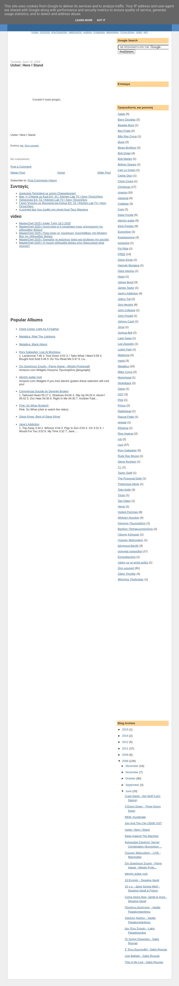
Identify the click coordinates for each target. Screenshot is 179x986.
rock (120, 444)
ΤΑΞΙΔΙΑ (34, 32)
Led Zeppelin (126, 343)
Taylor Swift (125, 472)
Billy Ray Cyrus (127, 136)
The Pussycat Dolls (130, 478)
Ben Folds (124, 130)
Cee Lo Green (127, 170)
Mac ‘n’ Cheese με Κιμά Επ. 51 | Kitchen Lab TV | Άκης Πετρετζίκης (61, 196)
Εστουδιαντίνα (127, 557)
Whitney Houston (128, 517)
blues (121, 142)
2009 (125, 754)
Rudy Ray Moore (128, 456)
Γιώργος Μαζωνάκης (130, 540)
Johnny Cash (126, 321)
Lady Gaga (125, 338)
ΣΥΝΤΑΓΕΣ (45, 32)
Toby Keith (124, 489)
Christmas (124, 186)
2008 (125, 761)
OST (121, 394)
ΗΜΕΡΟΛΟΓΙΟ (75, 32)
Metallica (123, 366)
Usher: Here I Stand (137, 829)
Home (61, 172)
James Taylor (126, 287)
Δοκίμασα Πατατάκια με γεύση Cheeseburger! (47, 193)
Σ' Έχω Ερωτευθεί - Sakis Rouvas (146, 949)
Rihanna (123, 428)
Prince (122, 405)
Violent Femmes (128, 512)
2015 (125, 729)
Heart (121, 276)
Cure (121, 209)
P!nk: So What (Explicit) (34, 405)
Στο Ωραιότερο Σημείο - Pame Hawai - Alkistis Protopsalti (54, 366)
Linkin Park (125, 349)
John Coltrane (126, 310)
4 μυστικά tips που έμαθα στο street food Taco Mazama (53, 209)
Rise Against (125, 433)
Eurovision (124, 231)
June (128, 791)
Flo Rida (123, 248)
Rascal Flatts (126, 416)
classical (123, 198)
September (132, 785)
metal (121, 360)
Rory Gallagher (127, 450)
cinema (122, 192)
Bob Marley (125, 158)
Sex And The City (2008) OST (143, 823)
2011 (125, 748)
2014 (125, 735)
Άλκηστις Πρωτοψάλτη (132, 523)
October (130, 778)
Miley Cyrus (125, 372)
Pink (120, 400)
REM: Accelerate (135, 817)
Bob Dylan (124, 153)
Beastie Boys (126, 125)
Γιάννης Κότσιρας (128, 534)
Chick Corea (125, 181)
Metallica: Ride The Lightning (37, 336)
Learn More (84, 20)
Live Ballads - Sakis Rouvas (142, 956)
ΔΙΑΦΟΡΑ (87, 32)
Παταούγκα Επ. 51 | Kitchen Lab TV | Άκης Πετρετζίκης (53, 199)
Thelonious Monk (128, 484)
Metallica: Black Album (33, 344)
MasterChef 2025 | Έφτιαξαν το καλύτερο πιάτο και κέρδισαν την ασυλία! (64, 239)
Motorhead (124, 377)
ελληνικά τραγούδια (130, 551)
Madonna (124, 355)
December (132, 766)
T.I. (120, 467)
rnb (21, 145)
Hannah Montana (128, 265)
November (132, 772)
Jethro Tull (124, 299)
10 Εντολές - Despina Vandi (142, 880)
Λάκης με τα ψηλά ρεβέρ (133, 562)
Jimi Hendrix (125, 304)
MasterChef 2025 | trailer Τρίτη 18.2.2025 (45, 223)
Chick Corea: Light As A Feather (39, 329)
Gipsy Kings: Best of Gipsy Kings (39, 416)
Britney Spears (127, 164)
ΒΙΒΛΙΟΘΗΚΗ (112, 32)
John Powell (125, 315)
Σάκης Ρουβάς (127, 573)
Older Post (104, 172)
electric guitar (126, 220)
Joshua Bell (125, 332)
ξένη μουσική (32, 145)
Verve (121, 506)
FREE (121, 254)
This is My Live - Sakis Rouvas (144, 962)
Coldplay (123, 203)
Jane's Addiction (29, 424)
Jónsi (121, 327)
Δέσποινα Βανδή (128, 545)
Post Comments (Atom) (42, 180)
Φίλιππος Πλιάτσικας (131, 579)
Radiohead (124, 411)
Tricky (121, 495)
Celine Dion (125, 175)
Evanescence (126, 237)
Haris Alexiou (126, 271)
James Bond (125, 282)
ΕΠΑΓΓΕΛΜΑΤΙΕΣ (59, 32)
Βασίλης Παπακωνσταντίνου (135, 529)
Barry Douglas (127, 119)
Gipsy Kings (125, 259)
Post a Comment (21, 166)
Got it (101, 20)
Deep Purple (125, 215)
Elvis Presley (126, 226)
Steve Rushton (127, 461)
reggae (122, 422)
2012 (125, 742)
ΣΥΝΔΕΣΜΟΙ (99, 32)
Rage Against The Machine (141, 836)
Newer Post (18, 172)
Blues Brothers (127, 147)
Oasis (121, 388)
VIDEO (139, 32)
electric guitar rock (30, 377)
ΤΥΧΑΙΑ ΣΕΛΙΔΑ (127, 32)
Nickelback (124, 383)
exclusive (123, 243)
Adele (121, 114)
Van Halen (124, 500)
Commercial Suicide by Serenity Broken (44, 391)
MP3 (146, 32)
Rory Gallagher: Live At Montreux (39, 352)
